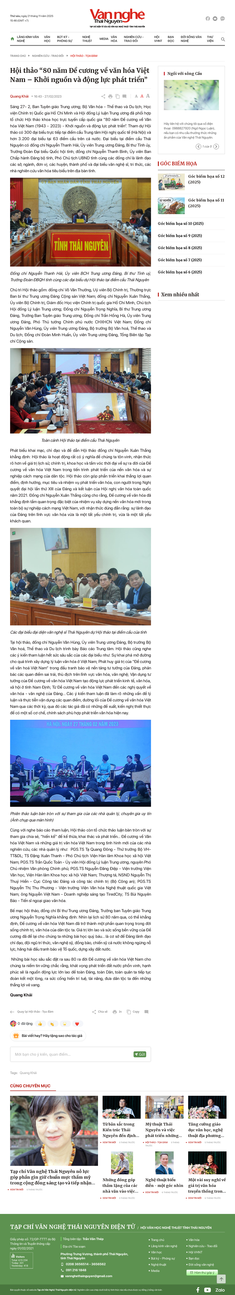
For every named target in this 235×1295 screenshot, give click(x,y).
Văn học (47, 39)
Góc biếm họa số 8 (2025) (180, 248)
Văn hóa (114, 39)
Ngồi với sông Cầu (184, 73)
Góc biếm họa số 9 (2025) (180, 236)
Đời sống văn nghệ (191, 39)
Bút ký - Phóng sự (64, 39)
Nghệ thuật (87, 39)
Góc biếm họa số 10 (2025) (181, 223)
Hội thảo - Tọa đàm (83, 55)
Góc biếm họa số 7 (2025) (180, 260)
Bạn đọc (171, 39)
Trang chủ (18, 55)
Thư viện (210, 39)
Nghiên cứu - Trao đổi (134, 39)
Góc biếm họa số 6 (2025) (180, 272)
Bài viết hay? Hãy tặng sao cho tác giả (52, 1035)
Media (104, 39)
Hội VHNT (158, 39)
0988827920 (181, 128)
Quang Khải (28, 1073)
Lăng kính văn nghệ (28, 39)
